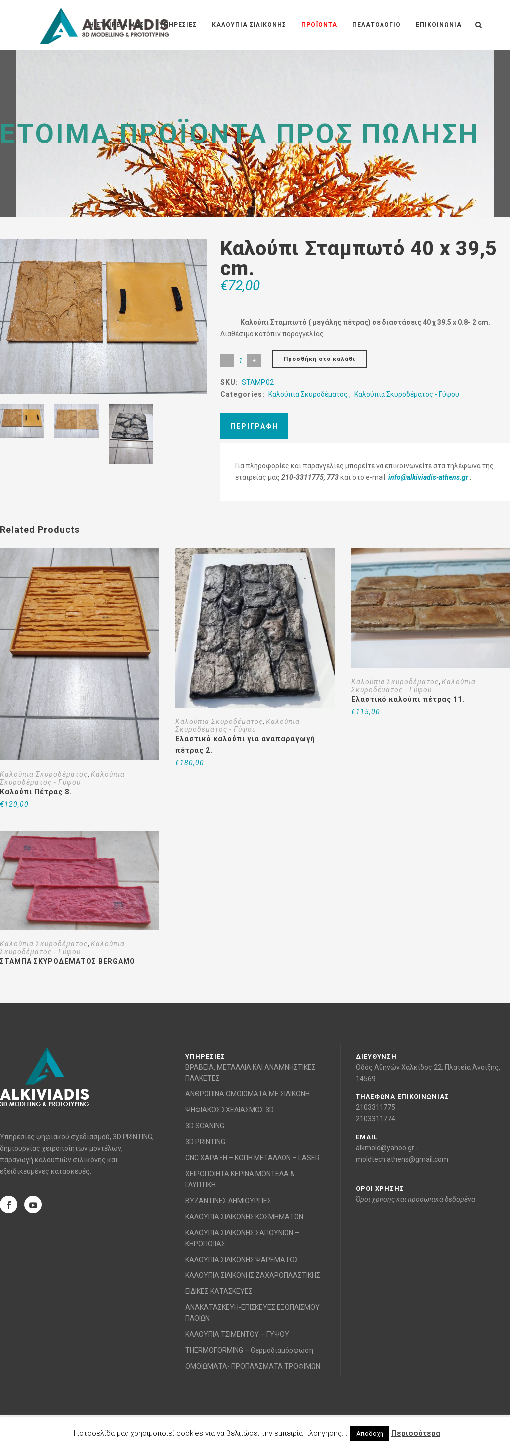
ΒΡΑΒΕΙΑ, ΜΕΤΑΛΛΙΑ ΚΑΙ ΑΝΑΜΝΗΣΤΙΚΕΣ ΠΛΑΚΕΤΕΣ (250, 1072)
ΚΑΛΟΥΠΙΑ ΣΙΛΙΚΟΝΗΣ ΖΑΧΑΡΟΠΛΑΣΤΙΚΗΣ (252, 1275)
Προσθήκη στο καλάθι (319, 359)
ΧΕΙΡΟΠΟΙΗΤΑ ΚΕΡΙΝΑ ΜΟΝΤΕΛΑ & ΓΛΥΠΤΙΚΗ (240, 1179)
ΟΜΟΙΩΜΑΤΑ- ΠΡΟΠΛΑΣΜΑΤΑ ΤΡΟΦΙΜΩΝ (252, 1366)
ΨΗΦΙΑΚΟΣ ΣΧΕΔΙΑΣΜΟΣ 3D (229, 1110)
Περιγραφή (254, 426)
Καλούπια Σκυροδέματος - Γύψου (406, 394)
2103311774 (375, 1119)
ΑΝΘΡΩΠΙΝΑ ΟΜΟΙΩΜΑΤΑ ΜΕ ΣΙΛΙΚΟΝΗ (247, 1094)
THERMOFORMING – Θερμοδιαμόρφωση (249, 1350)
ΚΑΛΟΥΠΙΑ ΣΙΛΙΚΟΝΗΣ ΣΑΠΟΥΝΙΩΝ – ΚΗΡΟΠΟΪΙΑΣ (242, 1238)
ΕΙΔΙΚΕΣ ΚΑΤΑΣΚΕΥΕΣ (219, 1291)
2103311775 (375, 1107)
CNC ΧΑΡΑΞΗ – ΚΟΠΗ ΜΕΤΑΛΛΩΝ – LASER (252, 1158)
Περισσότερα (415, 1433)
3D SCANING (204, 1126)
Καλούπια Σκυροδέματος (308, 394)
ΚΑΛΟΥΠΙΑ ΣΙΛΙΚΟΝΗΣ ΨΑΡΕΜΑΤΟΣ (242, 1260)
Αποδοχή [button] (369, 1433)
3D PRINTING (205, 1142)
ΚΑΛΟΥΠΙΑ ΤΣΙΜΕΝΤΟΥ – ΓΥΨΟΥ (237, 1334)
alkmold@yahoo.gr (385, 1148)
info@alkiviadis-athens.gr (428, 477)
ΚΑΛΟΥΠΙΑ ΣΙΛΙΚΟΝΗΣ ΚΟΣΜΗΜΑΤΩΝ (244, 1217)
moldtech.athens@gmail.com (402, 1159)
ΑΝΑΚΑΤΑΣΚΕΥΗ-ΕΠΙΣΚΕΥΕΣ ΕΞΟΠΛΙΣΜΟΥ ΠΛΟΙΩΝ (252, 1312)
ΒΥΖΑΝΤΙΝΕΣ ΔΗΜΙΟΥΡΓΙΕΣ (228, 1201)
